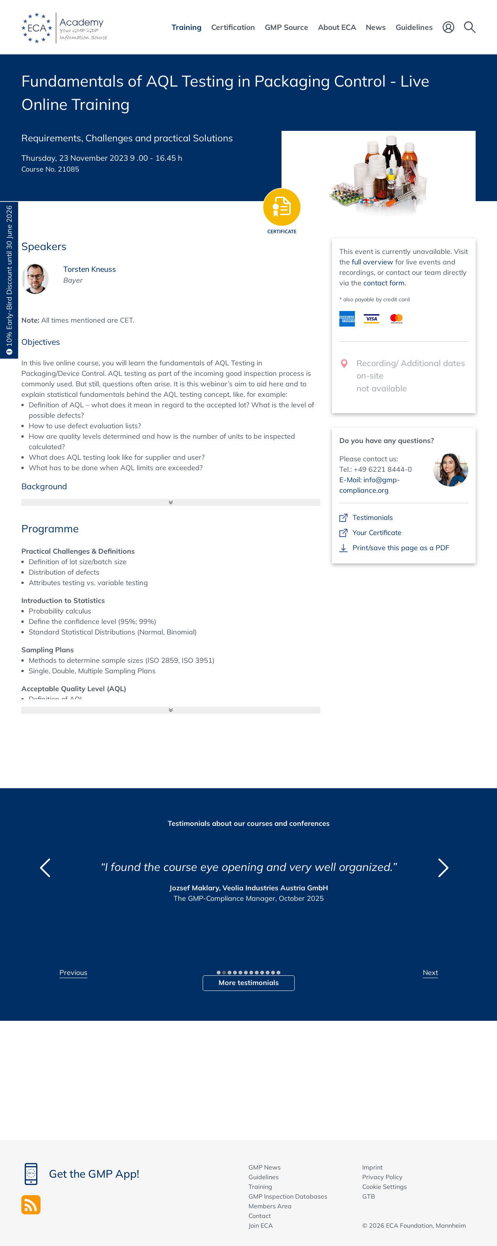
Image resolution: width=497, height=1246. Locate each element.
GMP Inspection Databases (287, 1196)
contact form (384, 282)
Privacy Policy (382, 1177)
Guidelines (263, 1177)
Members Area (270, 1206)
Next (430, 972)
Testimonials (372, 517)
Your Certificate (376, 532)
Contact (259, 1216)
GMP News (264, 1167)
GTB (368, 1196)
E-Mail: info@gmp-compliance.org (369, 485)
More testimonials (249, 982)
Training (260, 1186)
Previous (73, 972)
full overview (372, 261)
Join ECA (260, 1225)
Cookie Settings (384, 1186)
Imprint (372, 1167)
